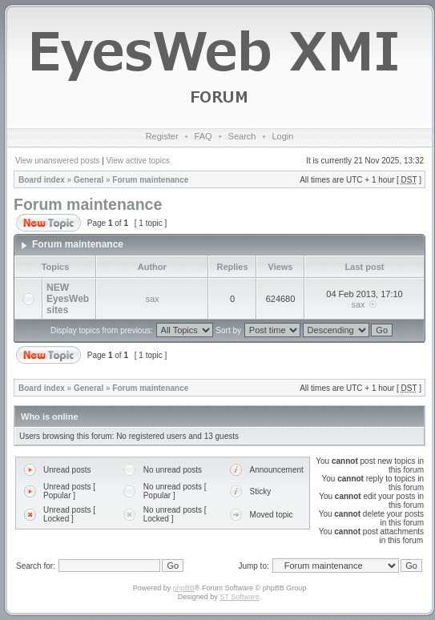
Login (282, 136)
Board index (41, 179)
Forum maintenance (150, 179)
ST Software (239, 597)
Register (162, 136)
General (88, 179)
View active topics (138, 160)
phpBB (184, 588)
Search (242, 136)
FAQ (203, 136)
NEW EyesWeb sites (67, 299)
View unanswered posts (57, 160)
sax (152, 299)
